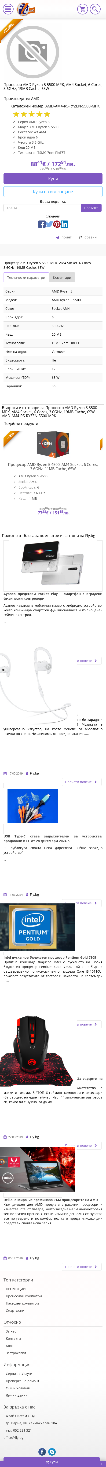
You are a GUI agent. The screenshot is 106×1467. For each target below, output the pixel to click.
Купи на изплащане (53, 191)
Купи (53, 178)
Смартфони (15, 1310)
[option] (53, 482)
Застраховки (16, 1353)
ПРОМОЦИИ (16, 1289)
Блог (9, 1345)
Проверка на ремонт (22, 1381)
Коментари (62, 277)
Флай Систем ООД (20, 1416)
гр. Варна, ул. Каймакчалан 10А (31, 1423)
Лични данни (17, 1395)
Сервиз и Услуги (19, 1373)
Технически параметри (26, 277)
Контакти (13, 1338)
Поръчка (91, 208)
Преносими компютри (24, 1296)
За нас (11, 1331)
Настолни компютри (22, 1303)
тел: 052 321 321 (19, 1430)
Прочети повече (82, 660)
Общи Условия (18, 1388)
